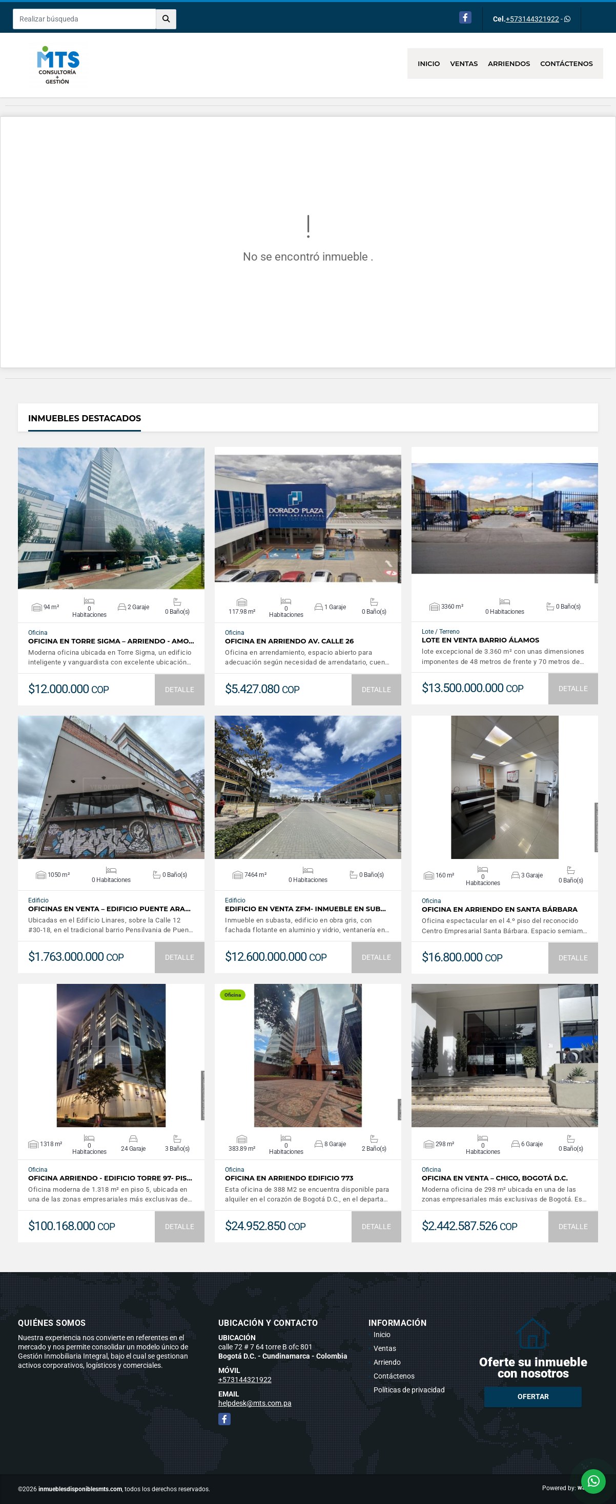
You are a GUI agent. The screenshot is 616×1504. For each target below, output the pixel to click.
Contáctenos (566, 63)
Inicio (429, 63)
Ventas (464, 63)
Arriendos (509, 63)
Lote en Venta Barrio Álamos (480, 640)
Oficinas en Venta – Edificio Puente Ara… (109, 909)
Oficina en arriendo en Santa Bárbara (500, 909)
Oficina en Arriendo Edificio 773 (289, 1178)
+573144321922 (532, 19)
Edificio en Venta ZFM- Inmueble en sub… (305, 909)
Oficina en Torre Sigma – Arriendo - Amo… (111, 641)
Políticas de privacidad (409, 1390)
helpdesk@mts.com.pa (255, 1403)
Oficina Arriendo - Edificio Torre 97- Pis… (110, 1178)
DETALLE (179, 689)
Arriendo (387, 1362)
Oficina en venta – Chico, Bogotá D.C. (495, 1178)
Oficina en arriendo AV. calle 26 (289, 641)
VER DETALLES (111, 518)
